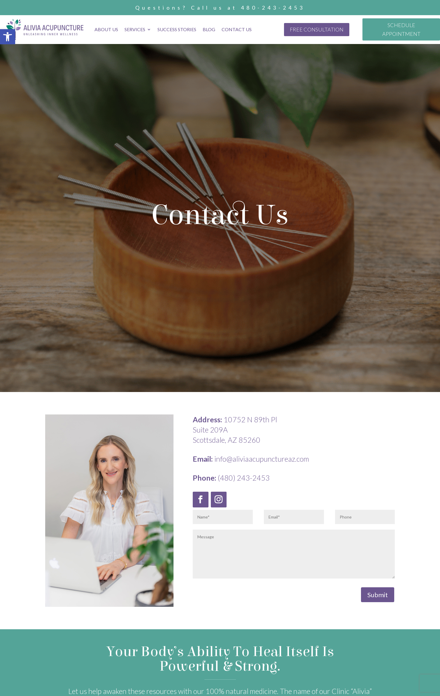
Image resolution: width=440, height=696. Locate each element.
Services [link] (135, 29)
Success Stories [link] (176, 29)
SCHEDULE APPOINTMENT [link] (401, 29)
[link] (7, 36)
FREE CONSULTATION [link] (316, 29)
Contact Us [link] (237, 29)
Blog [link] (209, 29)
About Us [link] (106, 29)
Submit (377, 595)
